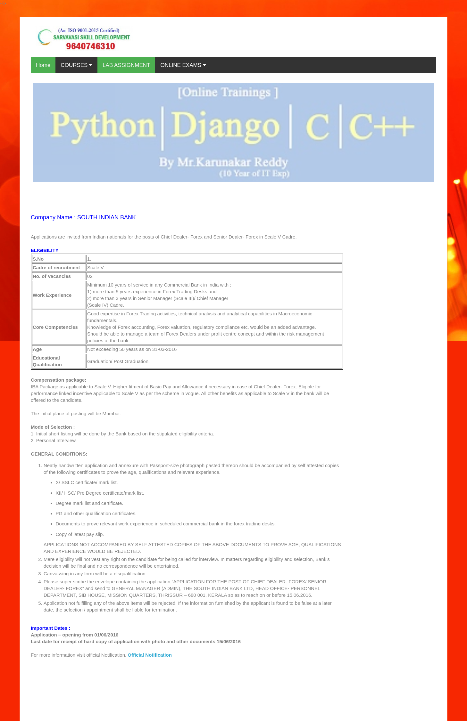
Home (43, 65)
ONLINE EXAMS (183, 65)
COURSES (76, 65)
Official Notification (150, 655)
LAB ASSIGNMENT (126, 65)
